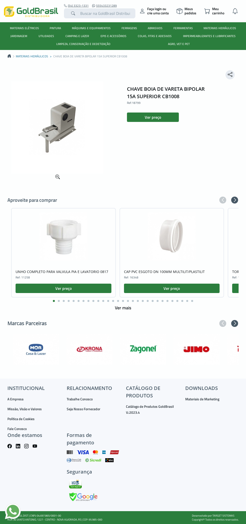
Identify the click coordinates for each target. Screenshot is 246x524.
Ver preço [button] (153, 117)
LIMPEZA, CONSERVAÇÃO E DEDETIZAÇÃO (83, 44)
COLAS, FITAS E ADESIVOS (155, 36)
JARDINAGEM (18, 36)
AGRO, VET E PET (179, 44)
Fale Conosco (17, 428)
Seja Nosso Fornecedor (83, 408)
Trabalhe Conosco (80, 399)
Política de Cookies (21, 418)
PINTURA (55, 28)
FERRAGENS (129, 28)
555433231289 (104, 5)
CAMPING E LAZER (77, 36)
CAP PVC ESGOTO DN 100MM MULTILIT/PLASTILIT (164, 271)
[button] (223, 200)
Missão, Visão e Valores (24, 408)
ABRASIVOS (155, 28)
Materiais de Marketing (202, 399)
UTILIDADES (46, 36)
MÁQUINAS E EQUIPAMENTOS (91, 28)
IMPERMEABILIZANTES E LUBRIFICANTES (209, 36)
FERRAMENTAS (183, 28)
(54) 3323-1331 (76, 5)
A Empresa (15, 399)
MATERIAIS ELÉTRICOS (24, 28)
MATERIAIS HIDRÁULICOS (220, 28)
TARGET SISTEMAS (223, 516)
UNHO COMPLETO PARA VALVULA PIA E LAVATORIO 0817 (62, 271)
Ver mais (123, 307)
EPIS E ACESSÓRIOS (113, 36)
